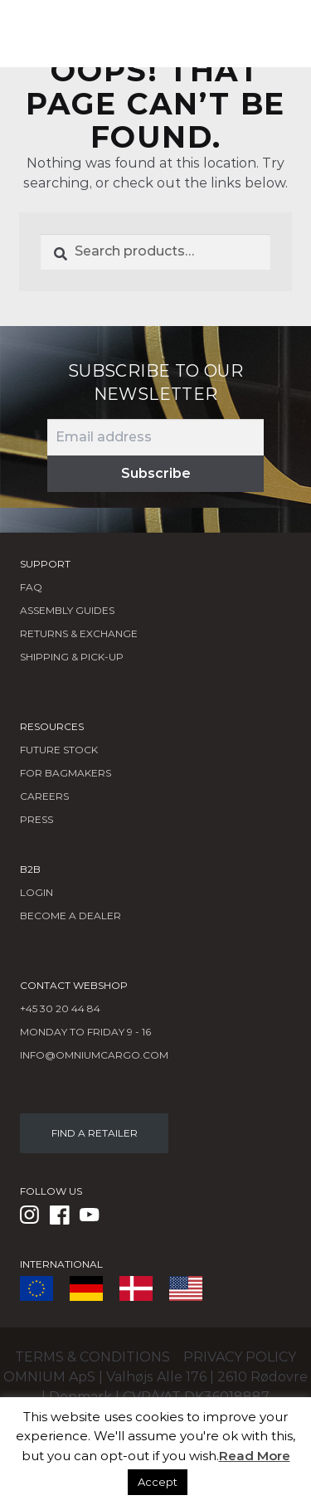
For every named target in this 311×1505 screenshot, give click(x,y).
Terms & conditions (92, 1357)
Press (36, 819)
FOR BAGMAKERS (65, 773)
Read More (254, 1456)
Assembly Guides (67, 610)
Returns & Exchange (79, 633)
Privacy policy (239, 1357)
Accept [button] (157, 1481)
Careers (44, 796)
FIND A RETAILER (94, 1133)
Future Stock (59, 749)
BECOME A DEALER (70, 915)
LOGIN (36, 892)
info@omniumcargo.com (94, 1055)
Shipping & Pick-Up (72, 656)
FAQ (31, 587)
